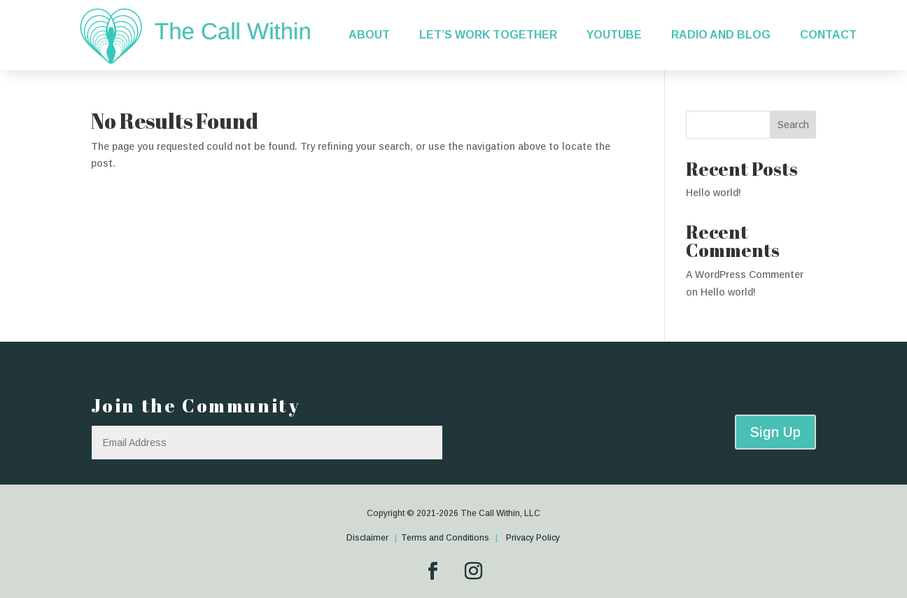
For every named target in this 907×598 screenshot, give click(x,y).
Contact (828, 35)
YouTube (614, 35)
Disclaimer (368, 538)
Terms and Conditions (445, 538)
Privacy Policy (533, 538)
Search (793, 124)
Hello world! (713, 192)
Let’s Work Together (488, 35)
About (369, 35)
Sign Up (775, 432)
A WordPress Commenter (744, 274)
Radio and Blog (721, 35)
